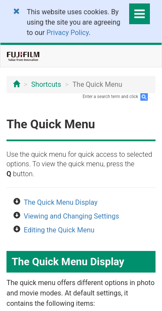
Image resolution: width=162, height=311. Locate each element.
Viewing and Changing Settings (71, 216)
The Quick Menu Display (61, 202)
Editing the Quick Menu (59, 230)
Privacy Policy (68, 33)
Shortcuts (46, 84)
